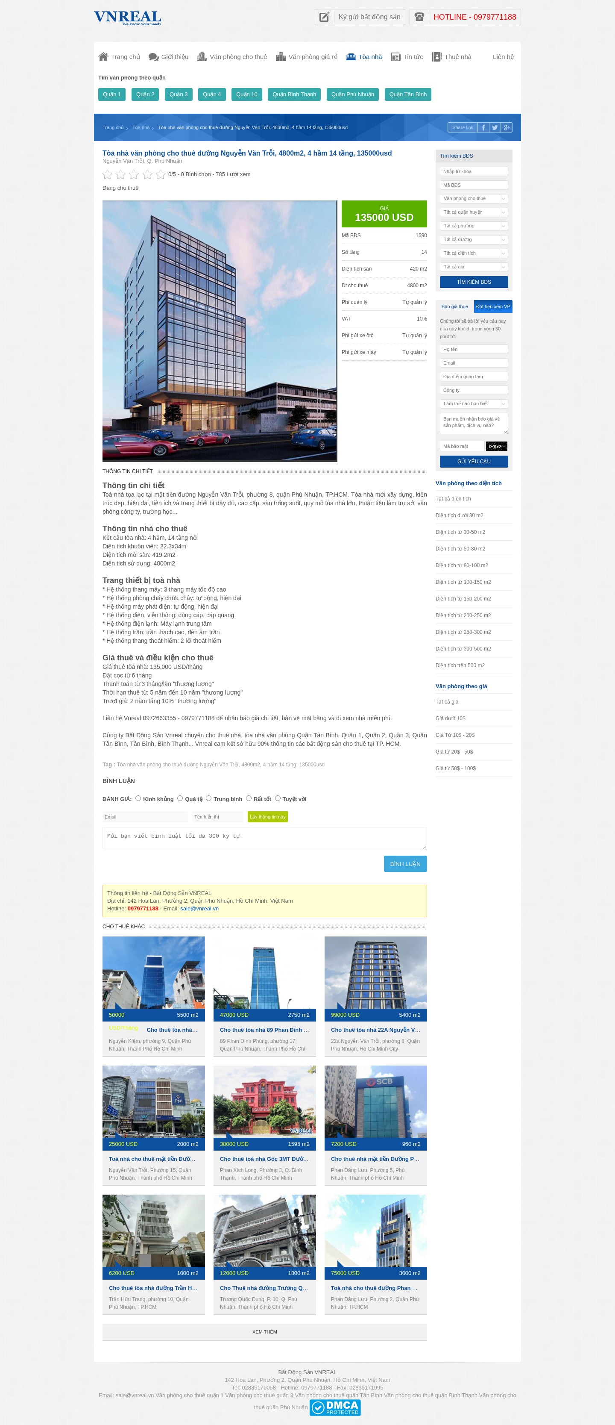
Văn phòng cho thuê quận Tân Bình (338, 1398)
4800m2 (250, 765)
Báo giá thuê (455, 306)
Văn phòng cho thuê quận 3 (259, 1398)
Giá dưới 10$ (451, 718)
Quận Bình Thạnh (294, 94)
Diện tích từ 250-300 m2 (463, 632)
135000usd (312, 765)
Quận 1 (112, 94)
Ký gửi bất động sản (370, 17)
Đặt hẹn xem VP (493, 306)
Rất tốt (262, 799)
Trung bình (228, 799)
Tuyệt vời (295, 799)
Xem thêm (264, 1334)
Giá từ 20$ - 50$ (454, 752)
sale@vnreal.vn (199, 911)
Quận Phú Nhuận (352, 94)
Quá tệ (193, 799)
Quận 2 (145, 94)
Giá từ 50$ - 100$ (456, 768)
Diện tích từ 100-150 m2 (463, 582)
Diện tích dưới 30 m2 (459, 515)
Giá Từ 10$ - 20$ (455, 735)
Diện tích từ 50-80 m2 (460, 549)
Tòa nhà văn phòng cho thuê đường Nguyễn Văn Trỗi (178, 765)
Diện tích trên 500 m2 (460, 665)
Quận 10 (247, 94)
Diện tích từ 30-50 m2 (460, 532)
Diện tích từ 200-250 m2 (463, 615)
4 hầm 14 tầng (279, 765)
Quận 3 (178, 94)
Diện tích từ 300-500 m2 (463, 649)
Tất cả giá (447, 702)
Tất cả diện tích (453, 499)
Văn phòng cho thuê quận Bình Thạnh (430, 1398)
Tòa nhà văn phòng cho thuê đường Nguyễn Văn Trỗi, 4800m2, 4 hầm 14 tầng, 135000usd (247, 153)
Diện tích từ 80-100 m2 (462, 565)
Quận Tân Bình (408, 94)
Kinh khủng (158, 799)
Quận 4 (212, 94)
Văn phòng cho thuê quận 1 (189, 1398)
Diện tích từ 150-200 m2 (463, 599)
